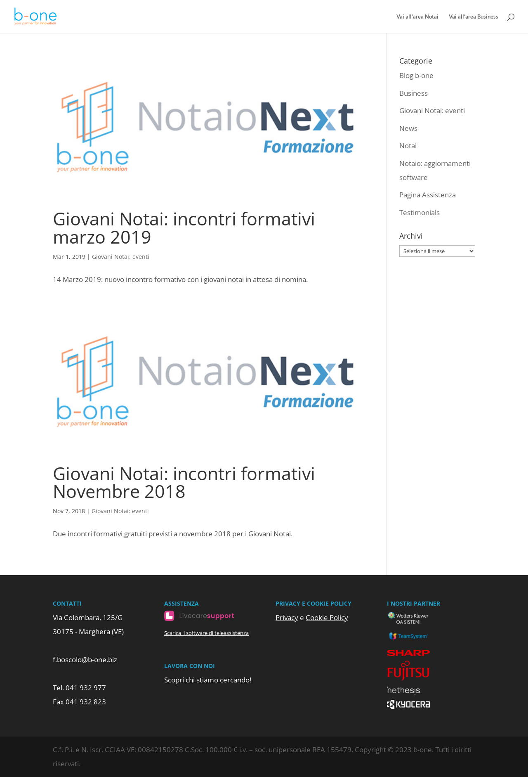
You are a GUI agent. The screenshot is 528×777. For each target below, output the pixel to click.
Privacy (287, 617)
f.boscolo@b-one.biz (85, 659)
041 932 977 (86, 687)
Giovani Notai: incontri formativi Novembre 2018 (184, 482)
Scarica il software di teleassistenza (206, 633)
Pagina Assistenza (427, 194)
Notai (408, 145)
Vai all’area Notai (417, 17)
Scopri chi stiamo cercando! (207, 680)
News (408, 128)
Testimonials (419, 212)
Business (413, 93)
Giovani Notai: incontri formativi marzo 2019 (184, 227)
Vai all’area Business (473, 17)
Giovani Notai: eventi (120, 257)
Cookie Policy (327, 617)
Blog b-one (416, 75)
